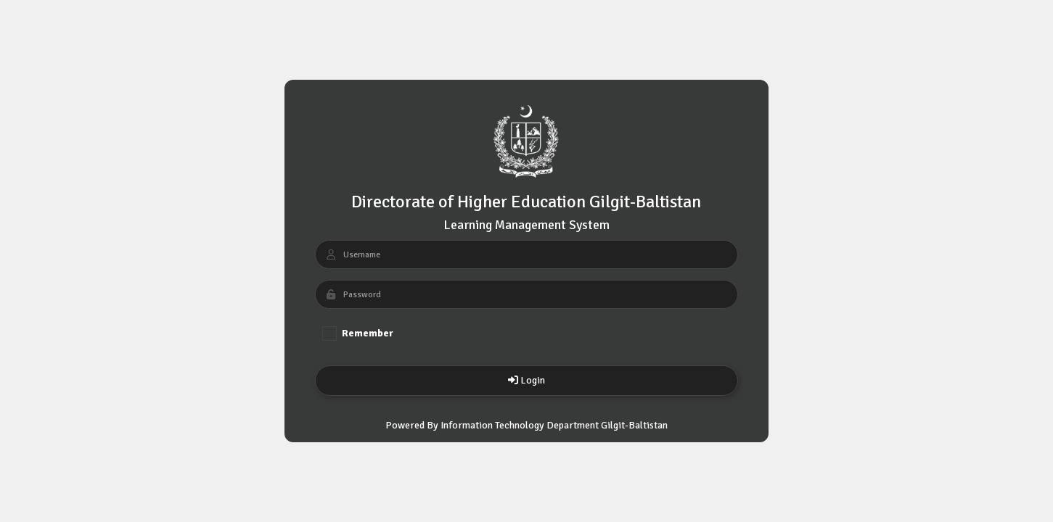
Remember (357, 333)
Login (526, 380)
